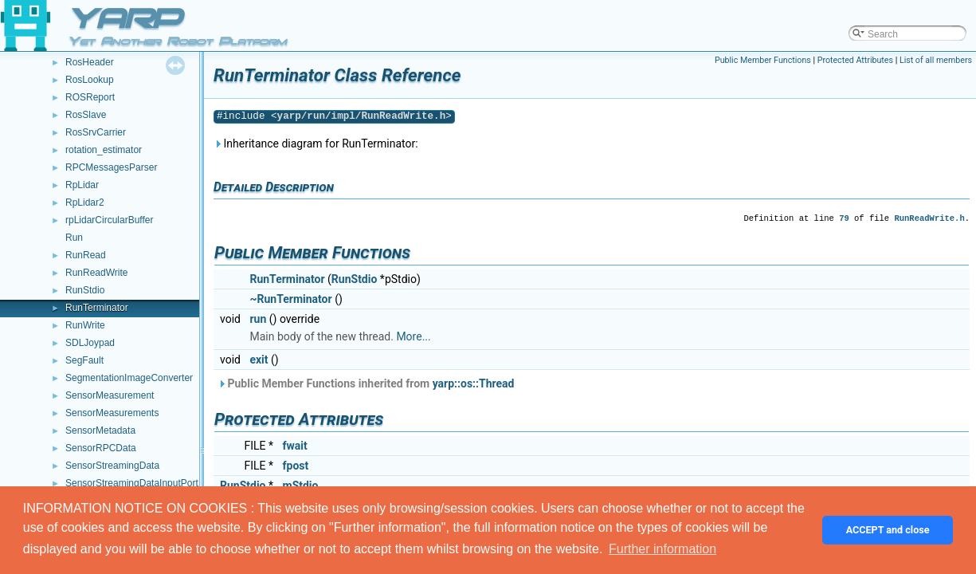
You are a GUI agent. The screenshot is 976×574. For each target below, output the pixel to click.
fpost (296, 465)
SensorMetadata (100, 430)
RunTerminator (96, 307)
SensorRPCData (100, 448)
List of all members (936, 60)
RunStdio (84, 290)
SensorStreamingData (112, 465)
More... (413, 336)
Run (74, 237)
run (257, 319)
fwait (295, 445)
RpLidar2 (84, 202)
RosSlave (85, 114)
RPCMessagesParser (111, 167)
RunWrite (85, 325)
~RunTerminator (290, 299)
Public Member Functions (763, 60)
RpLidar (82, 185)
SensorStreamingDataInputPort (131, 483)
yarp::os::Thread (474, 383)
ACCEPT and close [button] (888, 530)
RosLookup (89, 79)
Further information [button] (662, 549)
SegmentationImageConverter (129, 377)
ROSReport (90, 97)
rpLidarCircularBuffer (109, 220)
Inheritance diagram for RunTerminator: (316, 143)
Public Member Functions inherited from (366, 383)
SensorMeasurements (112, 413)
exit (258, 359)
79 (844, 218)
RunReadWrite (96, 272)
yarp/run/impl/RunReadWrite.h (361, 116)
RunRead (85, 255)
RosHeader (89, 62)
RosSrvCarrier (95, 132)
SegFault (84, 360)
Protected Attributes (855, 60)
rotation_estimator (103, 149)
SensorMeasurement (109, 395)
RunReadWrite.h (929, 218)
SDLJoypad (90, 342)
